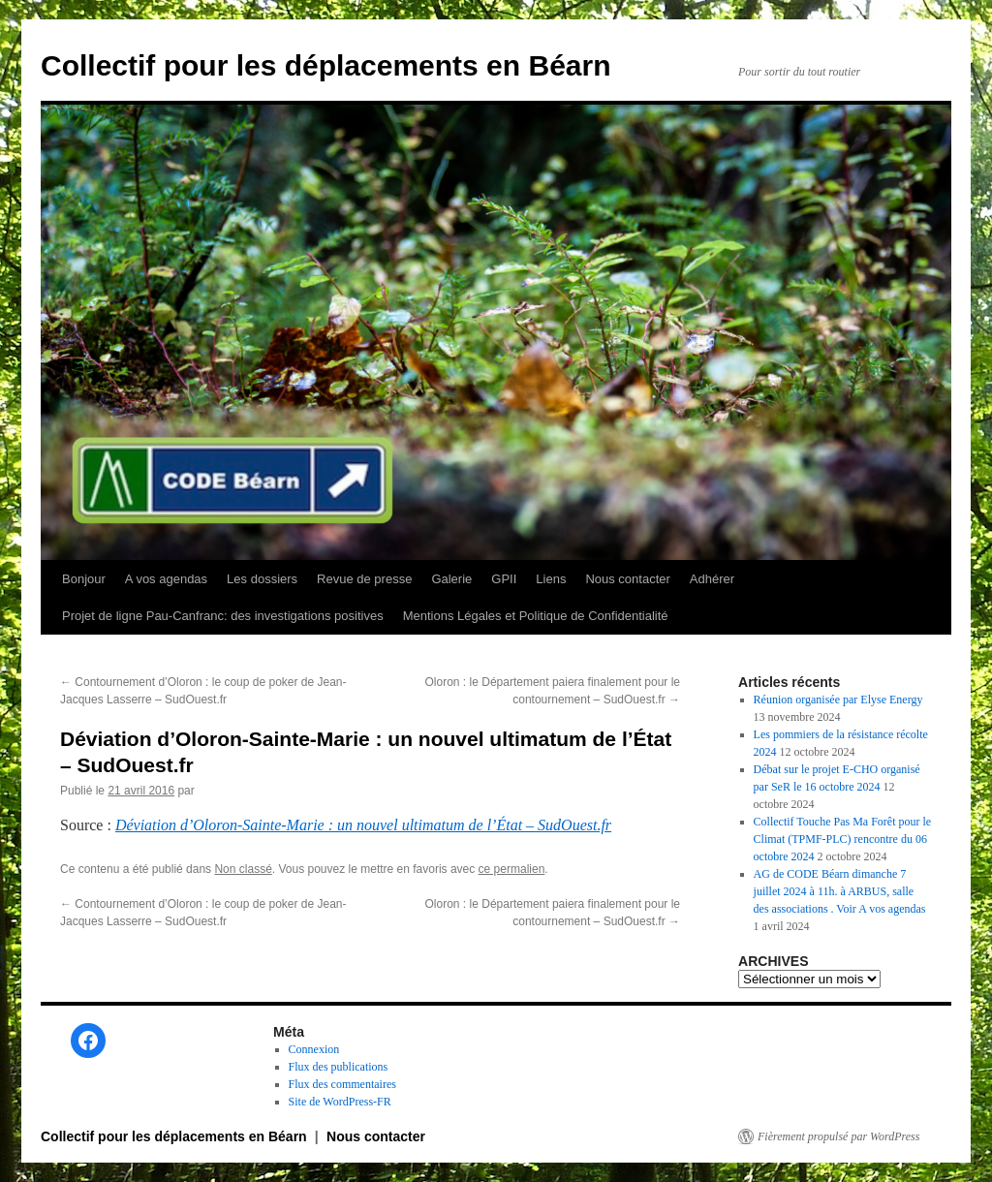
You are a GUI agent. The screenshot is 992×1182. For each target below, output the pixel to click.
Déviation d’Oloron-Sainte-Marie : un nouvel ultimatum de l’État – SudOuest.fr (363, 825)
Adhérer (712, 579)
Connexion (314, 1049)
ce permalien (512, 869)
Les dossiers (262, 579)
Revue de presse (364, 579)
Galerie (451, 579)
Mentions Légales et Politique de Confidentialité (535, 615)
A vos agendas (166, 579)
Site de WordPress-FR (340, 1101)
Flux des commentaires (342, 1084)
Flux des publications (338, 1066)
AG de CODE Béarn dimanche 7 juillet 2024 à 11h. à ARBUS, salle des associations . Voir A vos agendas (840, 891)
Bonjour (84, 579)
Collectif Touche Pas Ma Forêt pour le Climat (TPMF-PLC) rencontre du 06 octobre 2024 (843, 839)
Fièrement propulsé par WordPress (838, 1136)
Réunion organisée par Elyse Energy (838, 699)
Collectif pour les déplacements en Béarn (326, 65)
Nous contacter (627, 579)
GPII (503, 579)
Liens (551, 579)
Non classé (242, 869)
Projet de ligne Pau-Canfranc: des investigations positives (223, 615)
